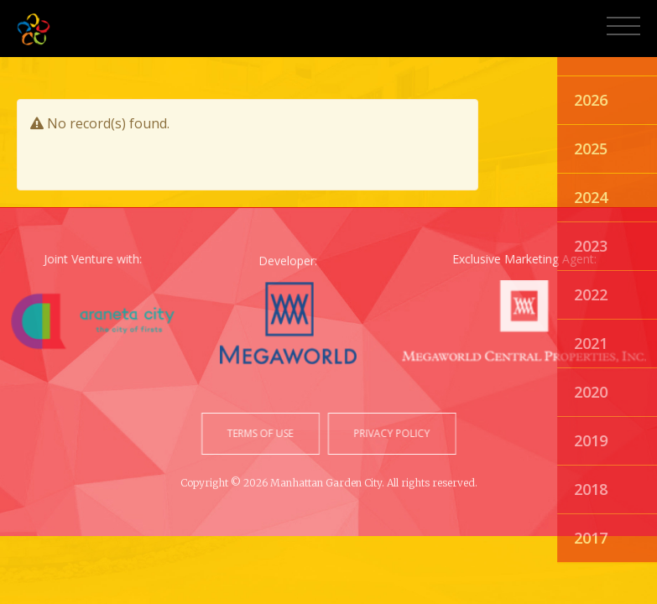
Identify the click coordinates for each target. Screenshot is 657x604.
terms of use (261, 433)
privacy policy (390, 433)
